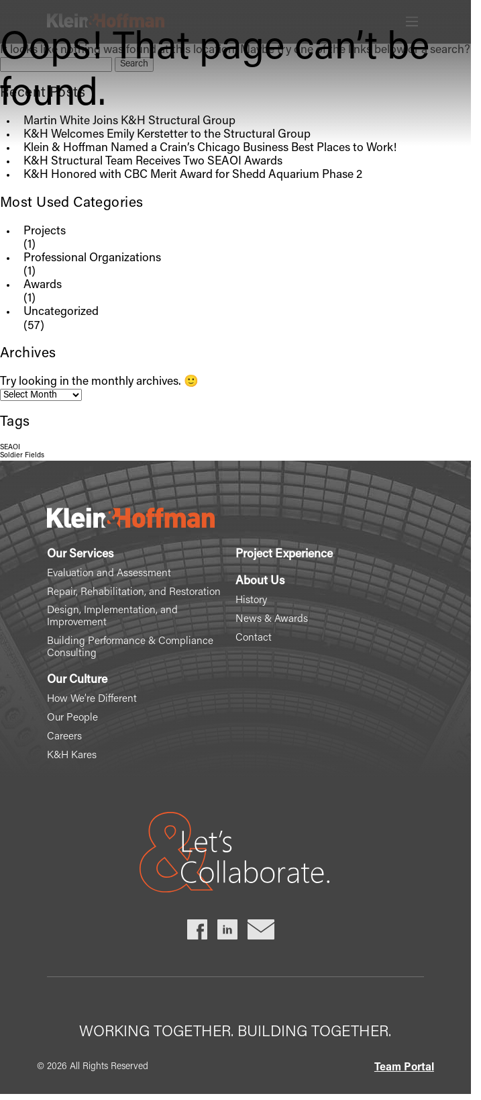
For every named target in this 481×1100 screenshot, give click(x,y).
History (251, 601)
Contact (253, 638)
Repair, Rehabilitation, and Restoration (134, 593)
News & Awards (271, 619)
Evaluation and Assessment (109, 574)
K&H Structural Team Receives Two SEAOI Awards (152, 162)
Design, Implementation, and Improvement (112, 617)
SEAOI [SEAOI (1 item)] (10, 447)
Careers (64, 737)
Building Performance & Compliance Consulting (130, 648)
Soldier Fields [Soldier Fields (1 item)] (22, 455)
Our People (72, 718)
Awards (42, 285)
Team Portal (404, 1067)
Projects (44, 232)
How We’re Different (92, 699)
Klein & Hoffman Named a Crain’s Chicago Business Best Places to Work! (209, 148)
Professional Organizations (92, 259)
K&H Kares (72, 756)
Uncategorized (61, 312)
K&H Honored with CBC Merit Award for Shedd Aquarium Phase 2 (192, 175)
